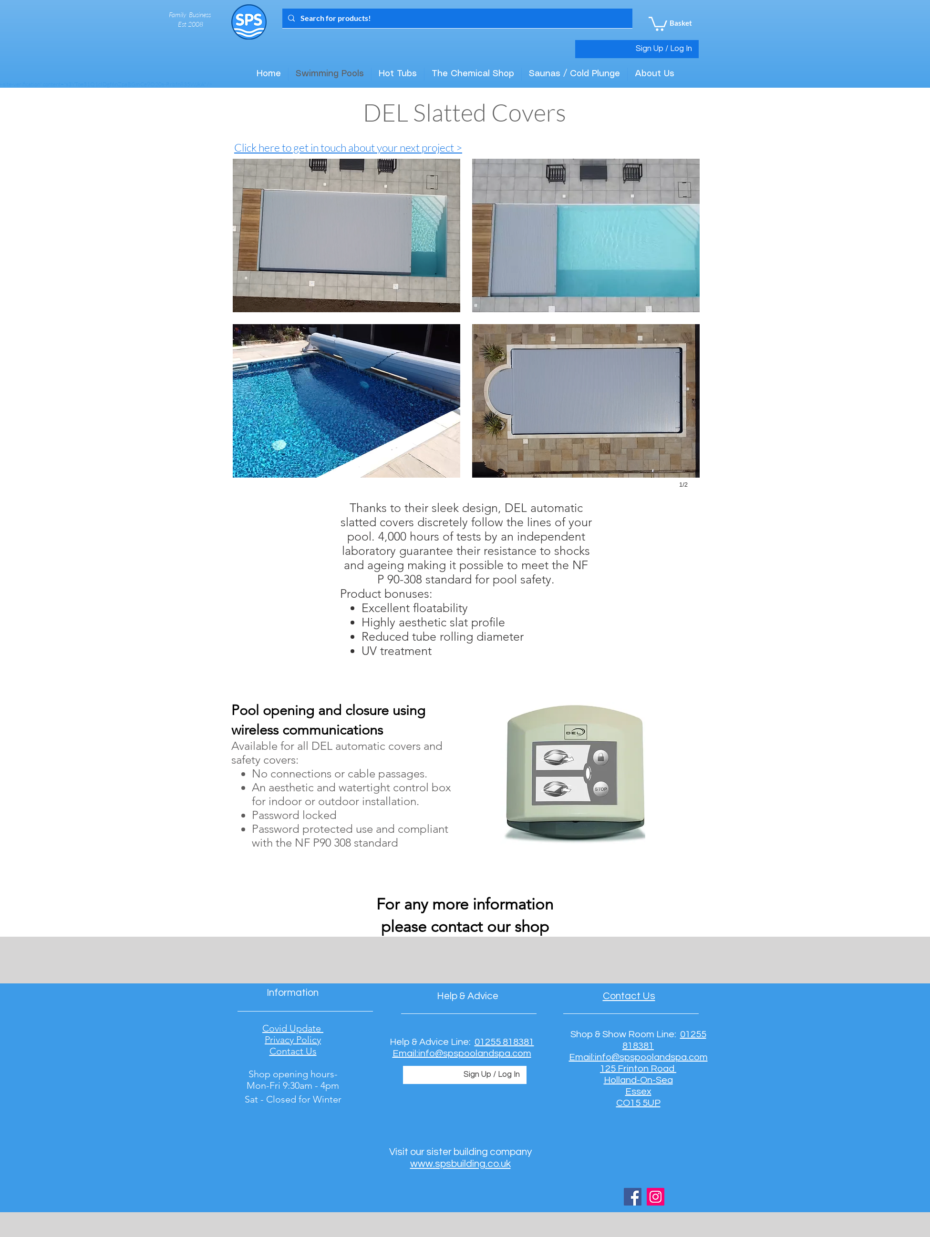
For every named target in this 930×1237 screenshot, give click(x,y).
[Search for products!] (456, 18)
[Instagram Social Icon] (655, 1197)
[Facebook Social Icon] (632, 1197)
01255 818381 (504, 1042)
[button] (658, 23)
